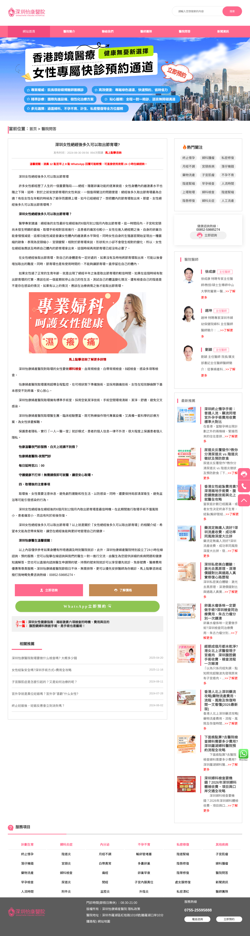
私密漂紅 (183, 891)
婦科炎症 (208, 200)
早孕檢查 (208, 183)
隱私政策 (134, 909)
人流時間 (227, 183)
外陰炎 (144, 891)
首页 (33, 129)
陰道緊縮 (188, 183)
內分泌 (105, 844)
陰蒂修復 (183, 873)
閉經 (105, 882)
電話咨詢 (197, 919)
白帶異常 (105, 863)
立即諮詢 (207, 235)
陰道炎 (66, 854)
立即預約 (229, 919)
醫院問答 (184, 31)
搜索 (232, 11)
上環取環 (188, 192)
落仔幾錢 (227, 166)
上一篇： (22, 622)
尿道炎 (66, 882)
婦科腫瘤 (208, 158)
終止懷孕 (188, 158)
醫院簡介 (69, 31)
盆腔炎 (105, 891)
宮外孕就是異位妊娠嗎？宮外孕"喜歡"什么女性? (45, 694)
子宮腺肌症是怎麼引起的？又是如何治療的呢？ (44, 682)
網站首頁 (29, 31)
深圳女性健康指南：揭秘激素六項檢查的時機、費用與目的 (68, 622)
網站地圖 (104, 921)
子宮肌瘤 (208, 175)
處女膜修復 (183, 882)
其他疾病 (222, 844)
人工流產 (227, 200)
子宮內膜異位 (144, 882)
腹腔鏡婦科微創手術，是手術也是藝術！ (57, 626)
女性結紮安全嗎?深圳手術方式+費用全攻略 (41, 670)
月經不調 (188, 166)
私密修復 (227, 158)
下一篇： (22, 626)
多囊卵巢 (144, 863)
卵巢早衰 (144, 873)
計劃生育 (27, 844)
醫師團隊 (146, 31)
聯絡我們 (107, 31)
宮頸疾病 (208, 166)
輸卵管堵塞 (144, 854)
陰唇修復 (188, 200)
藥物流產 (188, 175)
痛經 (105, 873)
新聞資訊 (223, 31)
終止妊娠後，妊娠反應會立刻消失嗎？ (38, 705)
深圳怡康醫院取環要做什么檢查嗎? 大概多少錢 (44, 658)
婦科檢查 (208, 192)
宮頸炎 (66, 863)
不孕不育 (227, 175)
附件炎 (66, 891)
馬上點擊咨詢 (113, 152)
